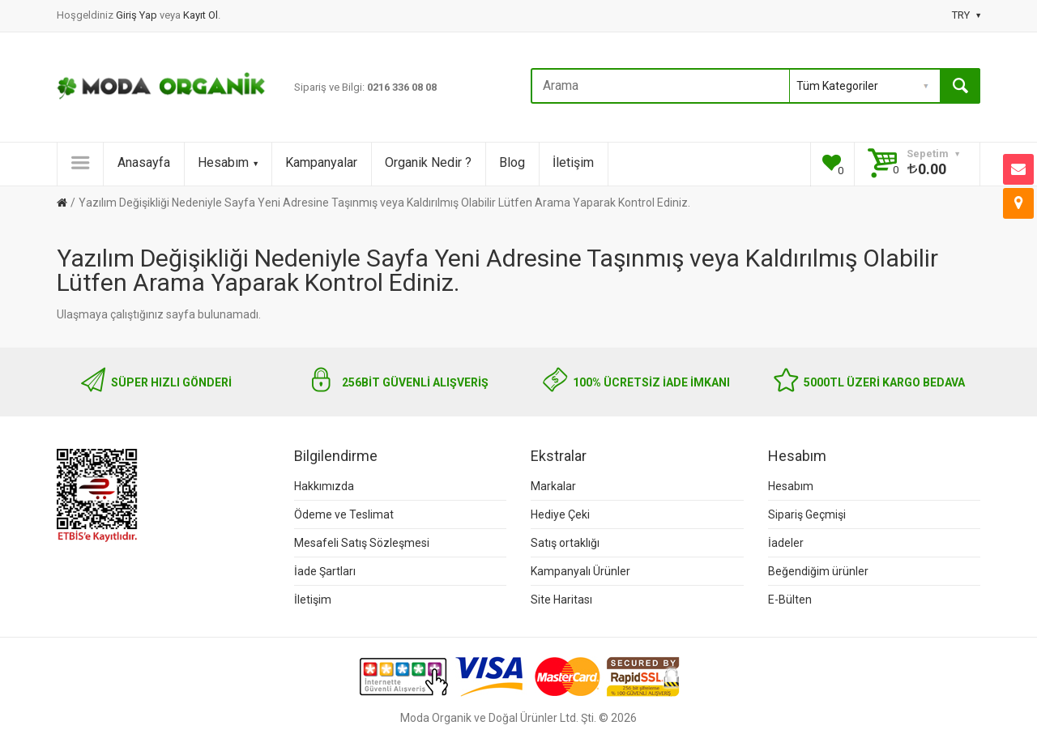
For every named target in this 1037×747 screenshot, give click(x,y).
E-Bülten (790, 599)
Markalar (553, 486)
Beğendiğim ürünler (818, 571)
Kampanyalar (321, 162)
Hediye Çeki (560, 514)
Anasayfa (143, 162)
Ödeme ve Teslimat (344, 514)
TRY (966, 15)
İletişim (573, 162)
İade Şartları (325, 571)
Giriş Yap (138, 15)
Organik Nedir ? (428, 162)
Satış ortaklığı (565, 542)
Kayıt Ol (200, 15)
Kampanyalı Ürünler (580, 571)
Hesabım (228, 162)
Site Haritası (561, 599)
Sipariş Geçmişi (807, 514)
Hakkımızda (324, 486)
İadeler (786, 542)
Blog (512, 162)
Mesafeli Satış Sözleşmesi (361, 542)
